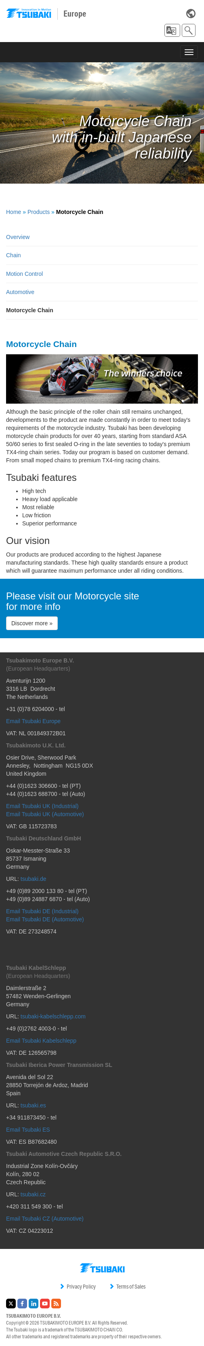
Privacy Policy (77, 1286)
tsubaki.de (33, 879)
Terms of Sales (127, 1286)
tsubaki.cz (33, 1194)
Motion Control (24, 274)
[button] (172, 30)
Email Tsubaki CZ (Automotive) (45, 1218)
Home (13, 212)
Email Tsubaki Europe (33, 721)
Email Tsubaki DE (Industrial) (42, 911)
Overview (17, 237)
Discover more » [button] (32, 623)
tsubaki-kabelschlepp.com (53, 1016)
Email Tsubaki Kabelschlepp (41, 1040)
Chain (13, 255)
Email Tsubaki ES (28, 1129)
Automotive (20, 292)
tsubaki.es (33, 1105)
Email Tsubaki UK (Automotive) (45, 814)
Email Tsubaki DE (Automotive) (45, 919)
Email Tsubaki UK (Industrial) (42, 806)
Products (38, 212)
